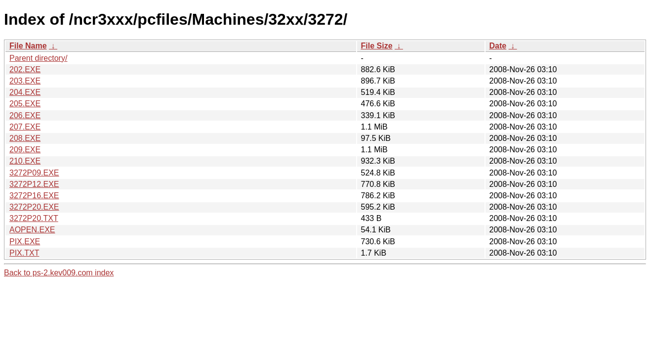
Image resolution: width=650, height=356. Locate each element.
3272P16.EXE (34, 195)
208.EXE (25, 138)
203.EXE (25, 81)
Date (498, 46)
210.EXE (25, 161)
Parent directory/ (38, 58)
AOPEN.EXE (32, 229)
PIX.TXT (24, 253)
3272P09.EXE (34, 173)
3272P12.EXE (34, 184)
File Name (28, 46)
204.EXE (25, 92)
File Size (377, 46)
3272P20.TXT (33, 218)
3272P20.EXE (34, 207)
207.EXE (25, 127)
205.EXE (25, 103)
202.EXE (25, 69)
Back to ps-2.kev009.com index (59, 272)
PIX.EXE (24, 241)
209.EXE (25, 149)
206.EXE (25, 115)
